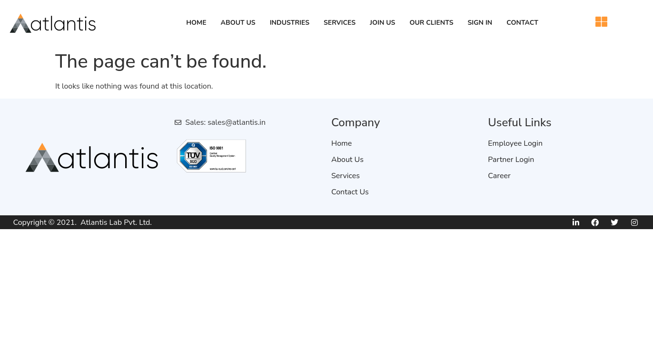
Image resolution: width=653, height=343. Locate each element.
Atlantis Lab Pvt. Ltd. (116, 222)
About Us (238, 22)
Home (196, 22)
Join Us (382, 22)
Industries (289, 22)
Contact (522, 22)
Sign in (480, 22)
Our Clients (431, 22)
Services (340, 22)
